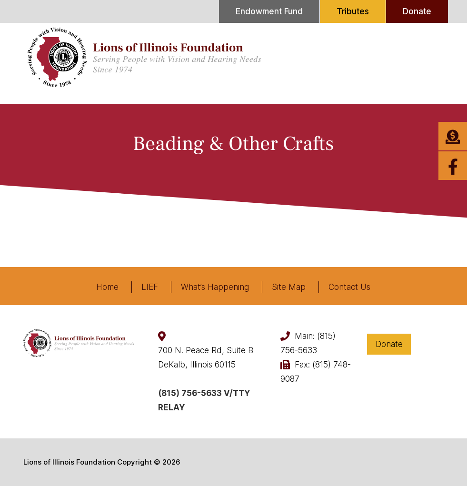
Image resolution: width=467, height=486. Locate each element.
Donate (417, 11)
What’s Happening (215, 287)
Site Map (289, 287)
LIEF (149, 287)
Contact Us (349, 287)
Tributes (353, 11)
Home (107, 287)
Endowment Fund (269, 11)
